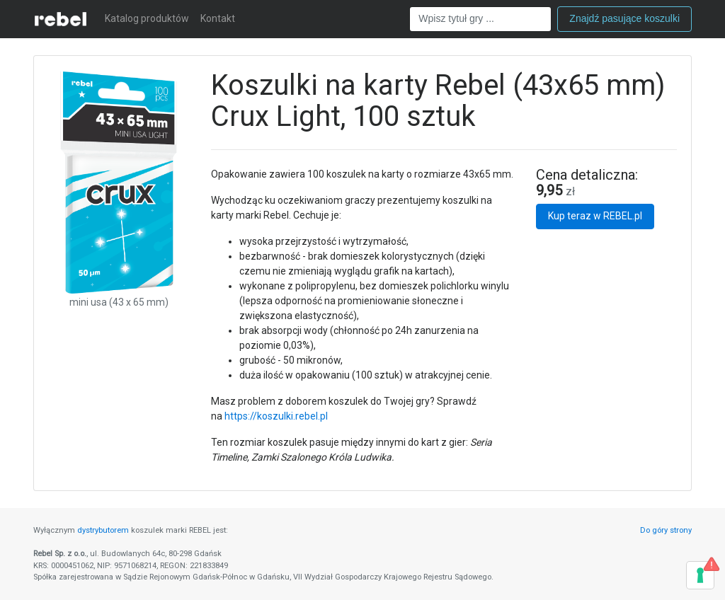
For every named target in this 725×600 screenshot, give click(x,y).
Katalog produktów (147, 18)
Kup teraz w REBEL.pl (595, 215)
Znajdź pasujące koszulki (624, 18)
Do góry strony (666, 530)
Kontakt (217, 18)
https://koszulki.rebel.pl (276, 416)
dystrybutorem (103, 530)
